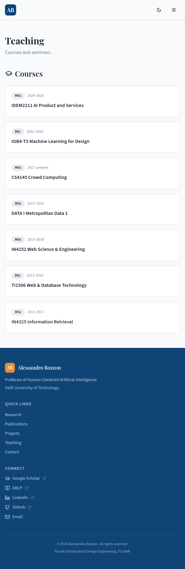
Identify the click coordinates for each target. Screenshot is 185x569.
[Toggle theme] (159, 10)
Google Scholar (25, 478)
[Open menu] (174, 10)
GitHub (18, 507)
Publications (16, 424)
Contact (12, 452)
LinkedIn (19, 498)
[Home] (10, 10)
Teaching (13, 443)
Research (13, 415)
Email (14, 517)
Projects (12, 433)
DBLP (17, 488)
